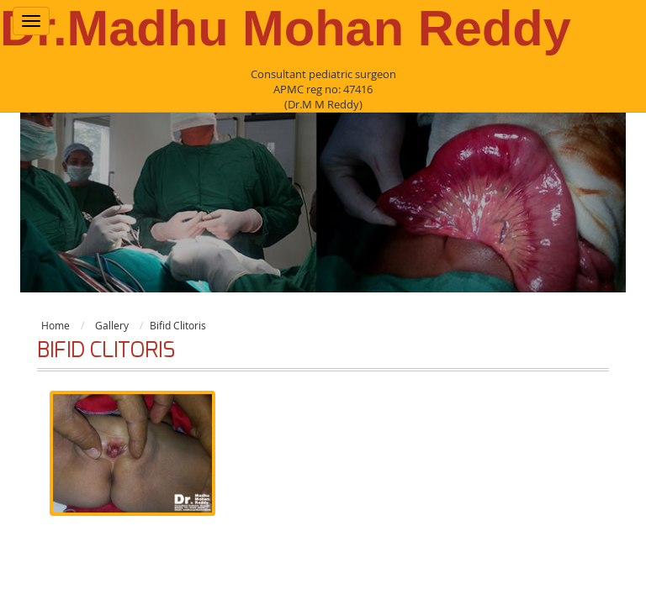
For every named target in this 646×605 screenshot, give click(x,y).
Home (55, 325)
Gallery (112, 325)
